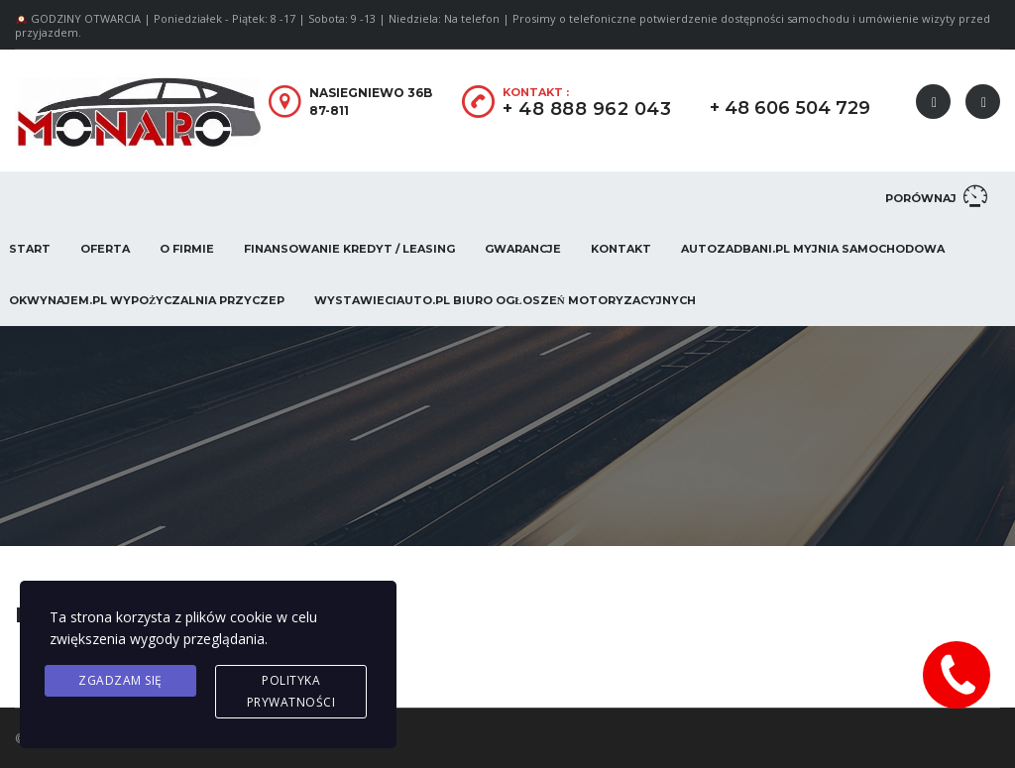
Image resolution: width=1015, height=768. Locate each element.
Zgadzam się (120, 680)
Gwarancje (523, 249)
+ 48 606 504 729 (790, 108)
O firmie (187, 249)
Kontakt (621, 249)
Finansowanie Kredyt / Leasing (349, 249)
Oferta (105, 249)
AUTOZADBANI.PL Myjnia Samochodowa (813, 249)
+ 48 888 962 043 (587, 109)
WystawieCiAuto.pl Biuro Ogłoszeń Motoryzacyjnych (504, 300)
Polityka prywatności (291, 691)
